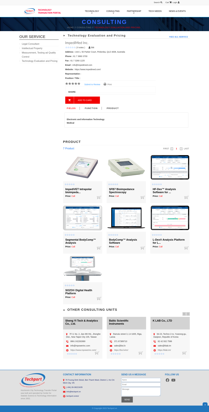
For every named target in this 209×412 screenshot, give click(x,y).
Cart (168, 2)
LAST (184, 148)
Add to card (85, 100)
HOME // (72, 27)
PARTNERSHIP (134, 11)
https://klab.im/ (164, 350)
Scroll (205, 404)
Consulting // (85, 27)
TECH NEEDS (155, 11)
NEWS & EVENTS (177, 11)
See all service (179, 37)
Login (176, 2)
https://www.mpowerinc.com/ (83, 350)
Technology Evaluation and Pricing (40, 61)
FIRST (168, 148)
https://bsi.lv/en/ (121, 350)
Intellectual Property (32, 48)
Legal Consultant (30, 44)
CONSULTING (113, 11)
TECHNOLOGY (92, 11)
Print (108, 84)
